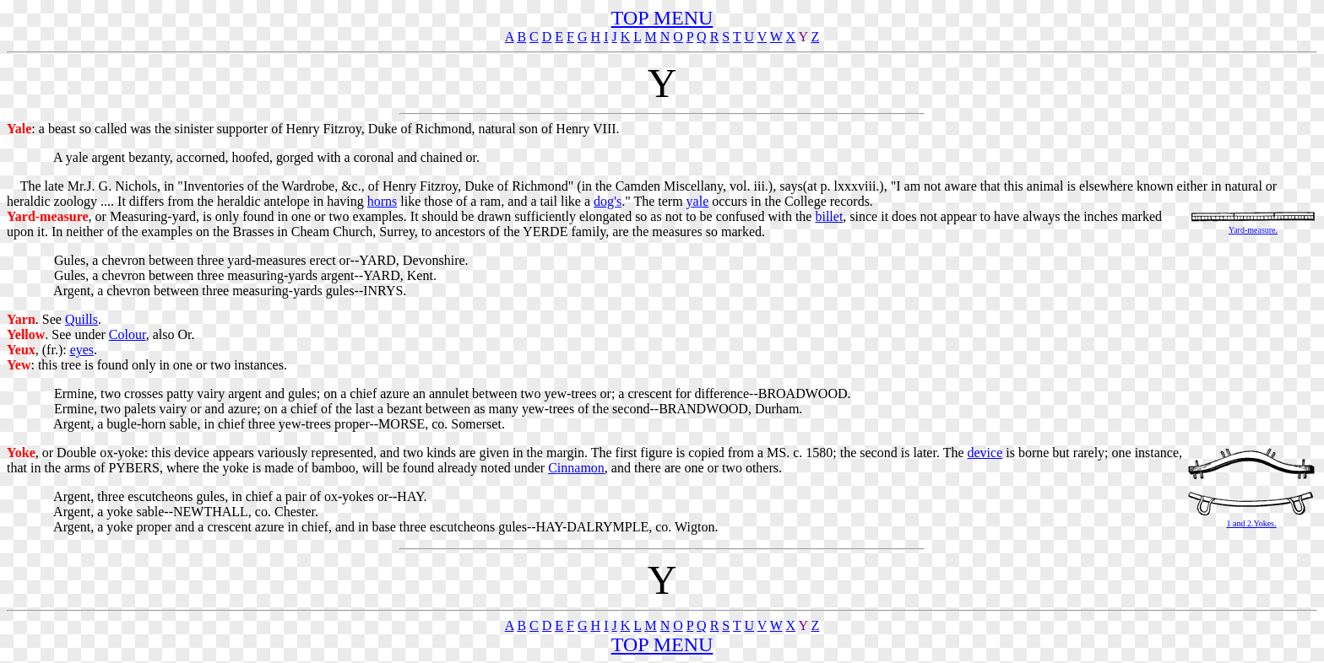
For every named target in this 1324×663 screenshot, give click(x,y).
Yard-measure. (1253, 229)
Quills (81, 319)
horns (382, 201)
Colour (127, 334)
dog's (607, 201)
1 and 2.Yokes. (1252, 523)
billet (829, 216)
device (985, 452)
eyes (82, 349)
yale (697, 201)
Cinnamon (576, 468)
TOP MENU (662, 18)
